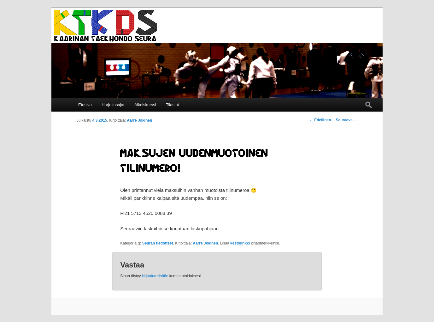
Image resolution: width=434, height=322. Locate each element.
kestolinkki (240, 243)
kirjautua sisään (155, 276)
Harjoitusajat (113, 104)
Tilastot (172, 104)
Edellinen (320, 120)
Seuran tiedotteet (157, 243)
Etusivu (85, 104)
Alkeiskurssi (145, 104)
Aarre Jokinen (139, 120)
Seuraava (346, 120)
